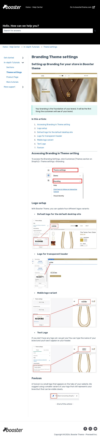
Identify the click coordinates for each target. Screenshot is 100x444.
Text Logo (41, 144)
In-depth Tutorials (31, 47)
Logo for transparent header (49, 136)
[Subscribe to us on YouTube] (95, 429)
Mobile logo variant (45, 140)
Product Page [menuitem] (12, 77)
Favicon (40, 148)
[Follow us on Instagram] (90, 429)
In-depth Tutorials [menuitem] (12, 62)
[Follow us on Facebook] (85, 429)
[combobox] (48, 30)
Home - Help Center (34, 7)
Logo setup (42, 128)
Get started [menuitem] (9, 58)
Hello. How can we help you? (21, 25)
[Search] (95, 30)
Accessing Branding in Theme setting (53, 124)
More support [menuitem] (9, 87)
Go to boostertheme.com (82, 7)
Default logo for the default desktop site (55, 132)
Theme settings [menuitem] (14, 72)
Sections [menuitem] (10, 67)
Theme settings (50, 47)
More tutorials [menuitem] (12, 82)
